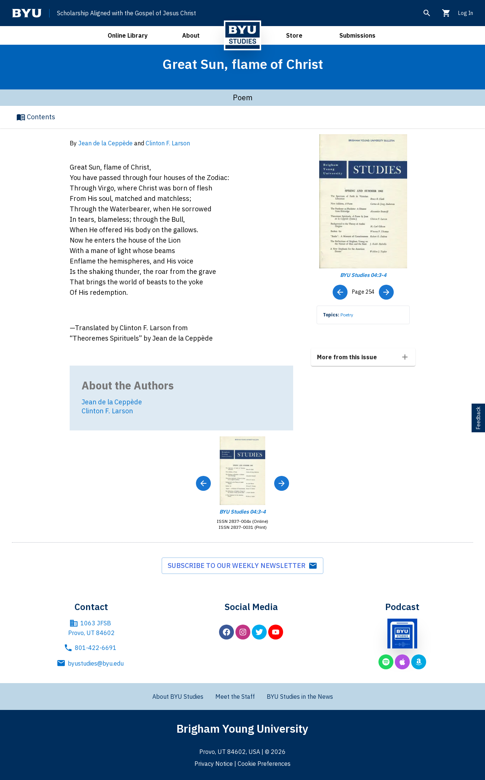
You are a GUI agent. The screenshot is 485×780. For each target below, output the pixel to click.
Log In (465, 13)
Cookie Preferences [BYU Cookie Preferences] (264, 763)
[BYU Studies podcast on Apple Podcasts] (402, 661)
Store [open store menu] (294, 35)
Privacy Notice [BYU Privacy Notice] (213, 763)
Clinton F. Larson (168, 143)
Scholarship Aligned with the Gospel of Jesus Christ (126, 13)
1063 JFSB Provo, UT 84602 (91, 628)
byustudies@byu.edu (91, 663)
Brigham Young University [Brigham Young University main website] (242, 728)
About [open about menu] (191, 35)
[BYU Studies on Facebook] (226, 632)
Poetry (346, 315)
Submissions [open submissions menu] (357, 35)
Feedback (478, 418)
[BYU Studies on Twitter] (259, 632)
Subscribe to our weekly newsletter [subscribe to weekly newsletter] (242, 565)
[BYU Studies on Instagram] (242, 632)
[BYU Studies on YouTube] (275, 632)
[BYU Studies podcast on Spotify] (385, 661)
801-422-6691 (91, 647)
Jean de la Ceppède (105, 143)
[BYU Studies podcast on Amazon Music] (418, 661)
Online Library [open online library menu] (128, 35)
